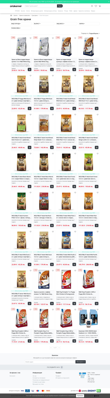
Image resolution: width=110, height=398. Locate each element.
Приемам (80, 396)
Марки (93, 11)
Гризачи (60, 11)
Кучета (23, 11)
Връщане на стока (38, 384)
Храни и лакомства (24, 15)
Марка (81, 24)
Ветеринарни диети (37, 11)
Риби (70, 11)
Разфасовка (15, 28)
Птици (66, 11)
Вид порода (15, 24)
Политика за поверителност (41, 380)
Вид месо (60, 24)
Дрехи (75, 11)
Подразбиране (94, 33)
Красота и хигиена (84, 11)
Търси (60, 6)
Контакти (12, 376)
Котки (28, 11)
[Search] (40, 6)
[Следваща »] (59, 347)
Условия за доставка (39, 382)
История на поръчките (62, 378)
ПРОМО (17, 11)
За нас (35, 376)
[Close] (108, 2)
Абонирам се (81, 362)
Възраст (37, 24)
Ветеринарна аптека (50, 11)
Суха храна (35, 15)
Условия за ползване (39, 378)
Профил (58, 376)
